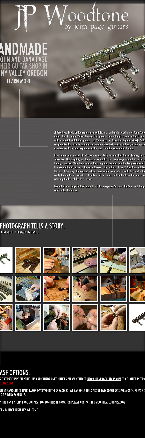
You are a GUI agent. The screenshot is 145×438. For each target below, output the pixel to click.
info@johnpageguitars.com (104, 379)
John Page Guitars (27, 402)
